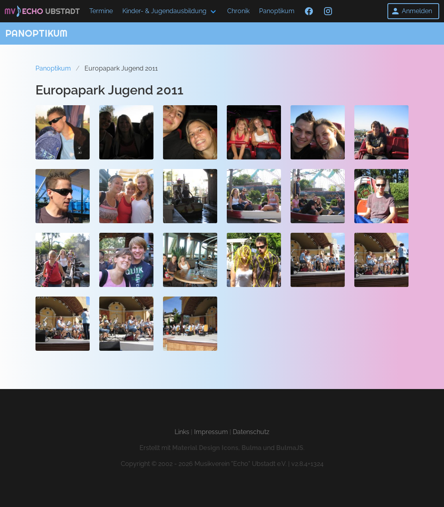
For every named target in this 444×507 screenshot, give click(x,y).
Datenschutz (251, 432)
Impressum (211, 432)
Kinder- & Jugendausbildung (164, 11)
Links (182, 432)
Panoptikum (277, 11)
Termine (101, 11)
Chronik (238, 11)
